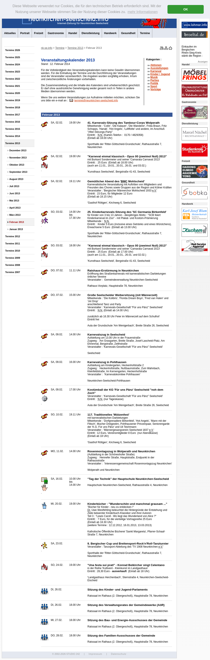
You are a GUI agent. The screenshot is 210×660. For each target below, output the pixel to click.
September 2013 (18, 172)
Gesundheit (128, 33)
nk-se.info (46, 47)
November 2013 (18, 157)
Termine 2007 (12, 272)
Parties (154, 80)
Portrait (25, 33)
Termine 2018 (12, 107)
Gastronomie (56, 33)
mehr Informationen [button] (143, 12)
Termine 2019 (12, 100)
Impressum (95, 654)
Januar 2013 (16, 229)
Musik (154, 77)
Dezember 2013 (17, 150)
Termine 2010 (12, 250)
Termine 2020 (12, 93)
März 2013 (15, 215)
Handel (72, 33)
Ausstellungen (159, 68)
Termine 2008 (12, 265)
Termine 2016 (12, 121)
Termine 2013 (12, 143)
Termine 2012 (12, 236)
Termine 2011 (12, 243)
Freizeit (38, 33)
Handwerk (110, 33)
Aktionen (155, 65)
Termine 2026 (12, 50)
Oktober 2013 (16, 164)
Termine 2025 (12, 57)
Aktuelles (10, 33)
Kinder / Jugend (160, 74)
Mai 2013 (14, 200)
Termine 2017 (12, 114)
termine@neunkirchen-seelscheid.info (96, 100)
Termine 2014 (12, 136)
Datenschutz (118, 654)
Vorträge (155, 89)
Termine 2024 (12, 64)
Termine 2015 (12, 129)
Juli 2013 (14, 186)
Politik (154, 83)
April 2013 (15, 207)
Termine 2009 (12, 258)
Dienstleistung (91, 33)
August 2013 (16, 179)
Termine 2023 (12, 71)
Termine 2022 (12, 78)
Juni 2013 (14, 193)
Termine (145, 33)
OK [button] (185, 9)
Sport (153, 86)
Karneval (155, 71)
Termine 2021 (12, 86)
